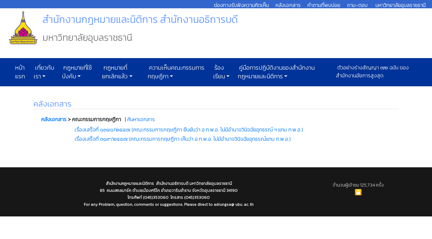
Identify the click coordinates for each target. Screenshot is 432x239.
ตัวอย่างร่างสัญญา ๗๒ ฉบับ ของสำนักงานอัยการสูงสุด (372, 71)
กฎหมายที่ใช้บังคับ (77, 72)
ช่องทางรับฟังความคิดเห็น (241, 5)
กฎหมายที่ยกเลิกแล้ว (115, 72)
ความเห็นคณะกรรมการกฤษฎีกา (176, 72)
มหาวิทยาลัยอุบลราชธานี (400, 5)
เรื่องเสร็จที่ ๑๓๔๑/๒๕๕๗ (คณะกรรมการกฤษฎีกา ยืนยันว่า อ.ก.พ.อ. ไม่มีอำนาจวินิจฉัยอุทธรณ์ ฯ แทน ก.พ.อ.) (189, 129)
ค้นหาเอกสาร (141, 119)
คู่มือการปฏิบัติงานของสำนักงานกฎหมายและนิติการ (276, 72)
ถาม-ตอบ (357, 5)
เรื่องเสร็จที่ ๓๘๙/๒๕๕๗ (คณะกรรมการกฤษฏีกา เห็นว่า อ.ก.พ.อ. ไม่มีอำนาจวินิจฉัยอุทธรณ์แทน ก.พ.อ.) (183, 139)
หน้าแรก (20, 72)
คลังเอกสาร (288, 5)
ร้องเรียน (219, 72)
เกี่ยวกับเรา (44, 72)
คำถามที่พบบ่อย (323, 5)
